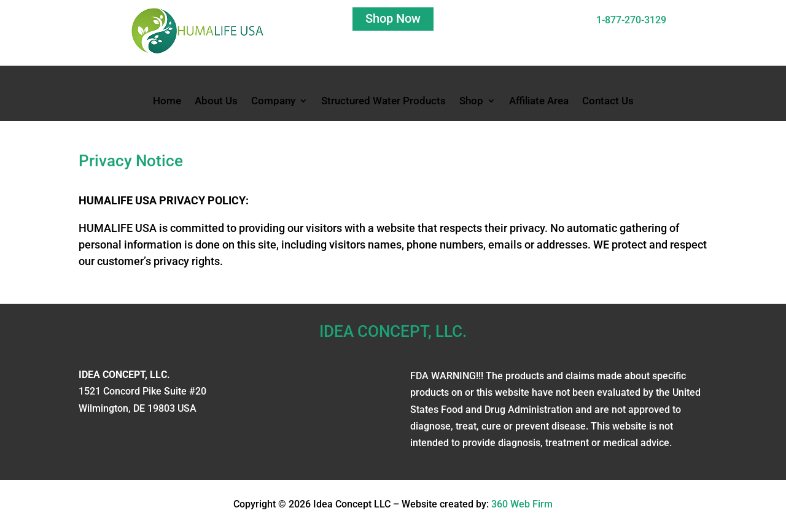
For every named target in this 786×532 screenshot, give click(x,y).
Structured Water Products (383, 101)
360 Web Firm (522, 504)
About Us (216, 101)
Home (167, 101)
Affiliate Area (539, 101)
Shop (471, 101)
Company (273, 101)
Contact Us (608, 101)
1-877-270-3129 (631, 20)
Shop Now (393, 18)
